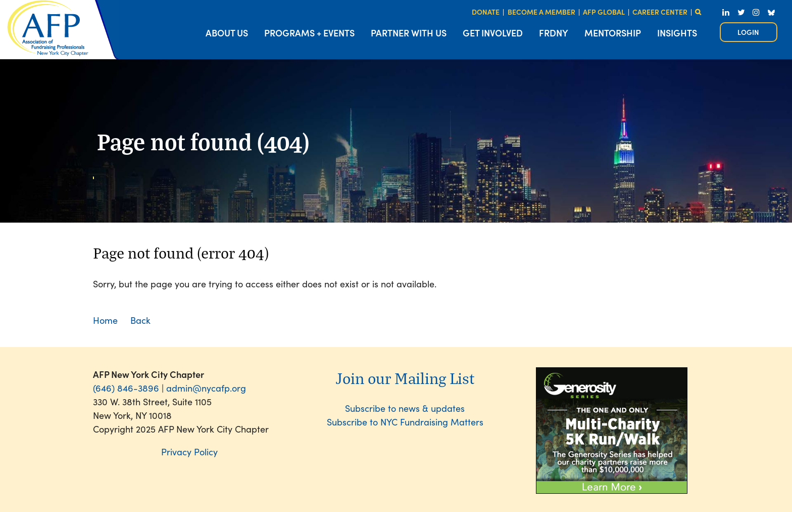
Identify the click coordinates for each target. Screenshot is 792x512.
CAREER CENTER (659, 12)
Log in (748, 32)
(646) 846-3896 (126, 387)
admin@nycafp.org (206, 387)
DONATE (486, 12)
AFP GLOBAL (604, 12)
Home (105, 320)
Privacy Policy (189, 451)
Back (140, 320)
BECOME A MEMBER (541, 12)
